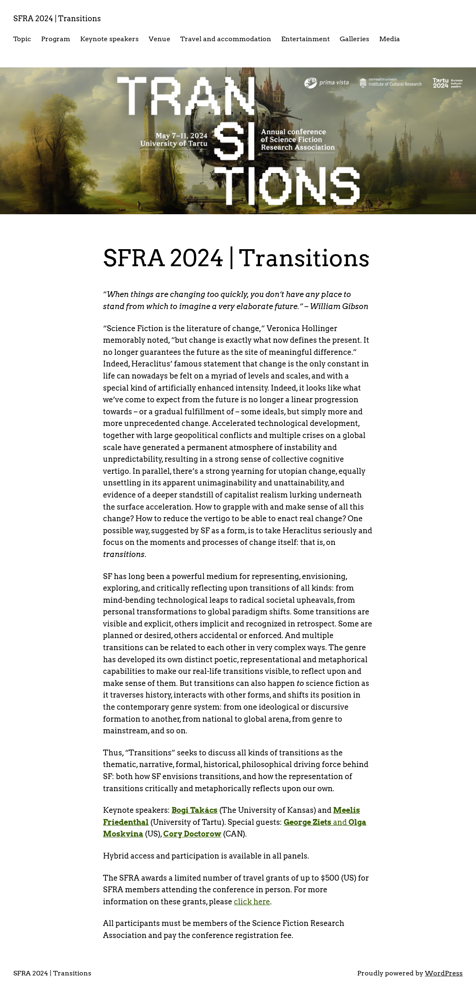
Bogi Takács (195, 810)
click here (252, 901)
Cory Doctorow (192, 833)
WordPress (444, 973)
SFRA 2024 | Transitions (57, 18)
